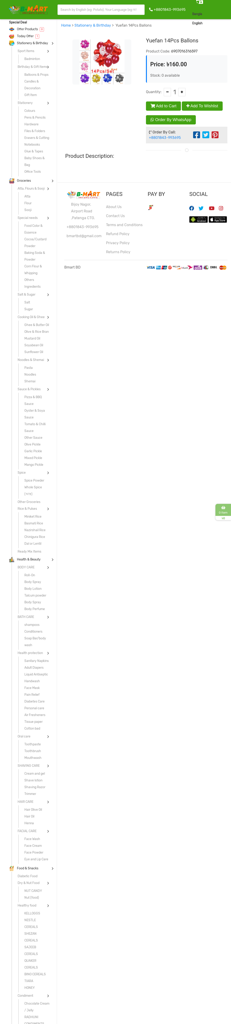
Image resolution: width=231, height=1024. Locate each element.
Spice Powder (34, 480)
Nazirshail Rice (35, 530)
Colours (29, 111)
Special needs (28, 218)
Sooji (28, 210)
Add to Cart (163, 106)
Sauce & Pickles (29, 389)
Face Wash (32, 839)
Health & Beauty (25, 559)
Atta (27, 196)
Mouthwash (33, 758)
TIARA (28, 981)
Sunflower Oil (33, 352)
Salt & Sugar (26, 294)
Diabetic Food (27, 876)
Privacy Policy (118, 243)
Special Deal (18, 22)
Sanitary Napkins (36, 661)
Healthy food (27, 905)
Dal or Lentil (32, 544)
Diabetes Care (34, 701)
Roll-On (29, 575)
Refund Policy (117, 234)
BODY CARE (26, 567)
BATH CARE (26, 617)
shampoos (31, 625)
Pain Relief (31, 695)
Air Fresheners (34, 715)
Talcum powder (35, 595)
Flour (28, 203)
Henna (29, 823)
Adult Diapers (34, 668)
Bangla (197, 14)
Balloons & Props (36, 75)
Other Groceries (29, 502)
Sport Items (26, 51)
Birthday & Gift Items (33, 67)
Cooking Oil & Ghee (31, 317)
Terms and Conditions (124, 225)
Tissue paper (33, 722)
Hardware (31, 124)
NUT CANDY (33, 891)
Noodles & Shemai (31, 360)
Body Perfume (34, 609)
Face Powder (33, 852)
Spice (22, 473)
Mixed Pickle (33, 458)
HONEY (29, 988)
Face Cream (33, 846)
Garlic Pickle (33, 451)
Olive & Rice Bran (36, 332)
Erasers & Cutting (36, 138)
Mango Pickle (33, 465)
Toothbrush (32, 751)
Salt (27, 302)
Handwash (32, 681)
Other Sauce (33, 438)
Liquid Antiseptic (36, 674)
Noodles (30, 375)
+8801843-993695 (169, 9)
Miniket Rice (33, 517)
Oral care (24, 736)
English (197, 23)
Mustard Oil (32, 338)
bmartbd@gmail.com (84, 236)
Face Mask (32, 688)
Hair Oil (29, 816)
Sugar (28, 309)
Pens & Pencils (35, 117)
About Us (114, 207)
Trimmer (30, 794)
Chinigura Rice (34, 537)
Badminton (32, 59)
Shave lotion (33, 780)
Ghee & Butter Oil (36, 325)
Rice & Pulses (27, 509)
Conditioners (33, 632)
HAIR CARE (25, 802)
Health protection (30, 653)
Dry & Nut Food (28, 883)
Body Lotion (33, 589)
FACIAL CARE (27, 831)
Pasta (28, 368)
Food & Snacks (23, 868)
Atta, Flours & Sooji (31, 189)
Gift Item (30, 95)
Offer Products (26, 29)
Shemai (29, 381)
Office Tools (32, 172)
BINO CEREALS (35, 974)
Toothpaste (32, 744)
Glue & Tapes (33, 151)
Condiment (25, 996)
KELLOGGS (32, 913)
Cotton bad (32, 728)
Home (66, 25)
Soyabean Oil (33, 345)
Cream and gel (34, 774)
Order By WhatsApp (170, 119)
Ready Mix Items (29, 551)
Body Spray (32, 582)
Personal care (34, 708)
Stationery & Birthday (28, 43)
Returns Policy (118, 252)
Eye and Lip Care (36, 859)
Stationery (25, 103)
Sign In (220, 23)
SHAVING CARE (29, 766)
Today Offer (24, 36)
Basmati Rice (33, 523)
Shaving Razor (34, 787)
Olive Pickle (32, 444)
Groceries (20, 181)
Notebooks (32, 145)
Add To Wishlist (202, 106)
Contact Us (115, 216)
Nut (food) (31, 898)
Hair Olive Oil (33, 810)
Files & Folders (34, 131)
